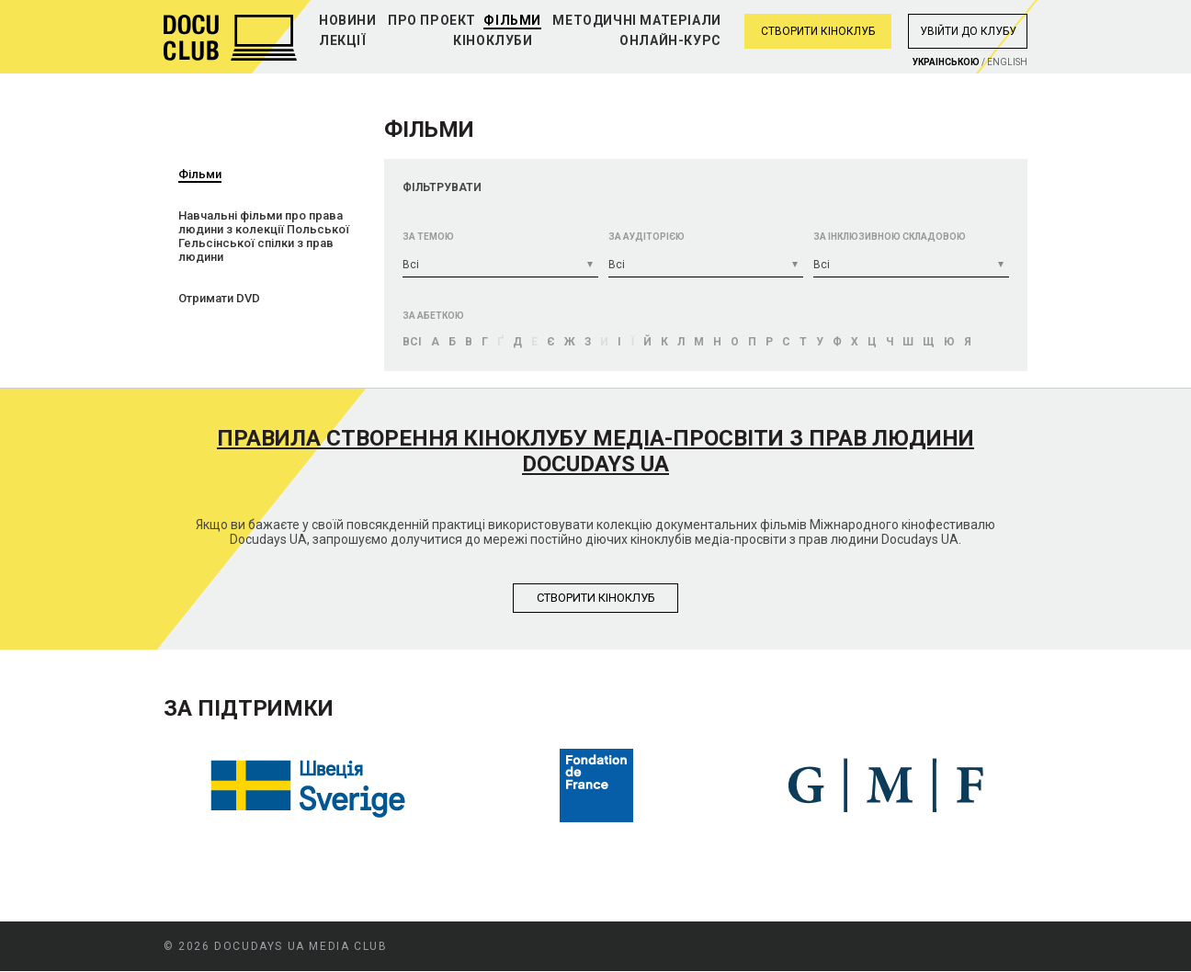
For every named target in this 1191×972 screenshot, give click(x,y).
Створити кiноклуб (596, 598)
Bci (412, 341)
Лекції (343, 40)
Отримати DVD (219, 298)
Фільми (512, 20)
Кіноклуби (492, 40)
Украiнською (946, 62)
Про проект (432, 20)
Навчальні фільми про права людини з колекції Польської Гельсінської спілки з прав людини (263, 236)
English (1007, 62)
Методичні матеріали (636, 20)
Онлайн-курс (670, 40)
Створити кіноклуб (818, 31)
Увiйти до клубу (968, 31)
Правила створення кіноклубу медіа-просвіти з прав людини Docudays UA (595, 451)
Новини (348, 20)
